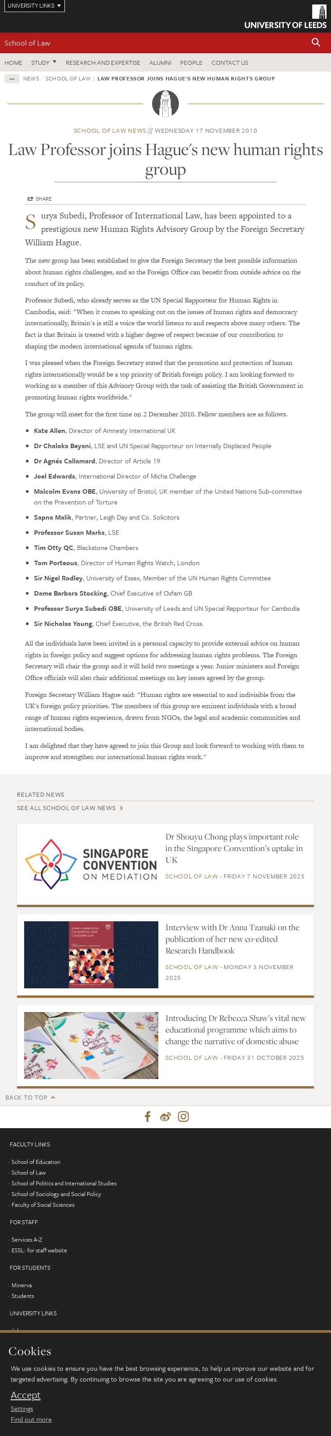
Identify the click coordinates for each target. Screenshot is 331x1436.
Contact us (230, 62)
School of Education (36, 1161)
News (31, 78)
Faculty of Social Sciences (43, 1204)
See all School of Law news (66, 807)
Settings (22, 1408)
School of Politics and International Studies (64, 1183)
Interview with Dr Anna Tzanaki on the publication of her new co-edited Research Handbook (233, 938)
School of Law (27, 42)
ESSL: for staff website (39, 1250)
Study (40, 62)
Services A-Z (27, 1239)
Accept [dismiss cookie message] (26, 1395)
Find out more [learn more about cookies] (31, 1419)
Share (44, 198)
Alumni (160, 62)
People (191, 62)
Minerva (22, 1285)
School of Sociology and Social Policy (56, 1193)
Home (13, 62)
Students (23, 1295)
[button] (316, 43)
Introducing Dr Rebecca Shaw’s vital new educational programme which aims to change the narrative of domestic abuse (236, 1029)
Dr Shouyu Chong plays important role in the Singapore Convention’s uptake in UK (234, 848)
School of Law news (110, 130)
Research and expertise (103, 62)
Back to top (26, 1097)
